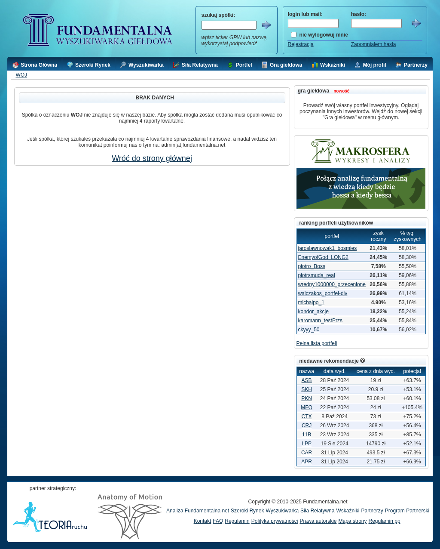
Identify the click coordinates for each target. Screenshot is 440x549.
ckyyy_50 (309, 330)
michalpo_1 (311, 302)
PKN (306, 398)
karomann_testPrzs (320, 321)
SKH (306, 389)
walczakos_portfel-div (323, 293)
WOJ (21, 75)
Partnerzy (372, 511)
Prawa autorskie (317, 521)
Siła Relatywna (317, 511)
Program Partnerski (407, 511)
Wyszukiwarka (282, 511)
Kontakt (202, 521)
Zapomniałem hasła (373, 44)
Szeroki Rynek (247, 511)
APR (306, 462)
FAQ (218, 521)
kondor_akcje (313, 311)
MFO (306, 407)
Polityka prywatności (274, 521)
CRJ (307, 426)
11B (306, 435)
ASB (307, 380)
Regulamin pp (384, 521)
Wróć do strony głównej (152, 158)
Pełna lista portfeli (316, 343)
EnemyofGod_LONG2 (323, 257)
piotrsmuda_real (316, 275)
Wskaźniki (347, 511)
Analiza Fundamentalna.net (197, 511)
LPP (307, 444)
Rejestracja (301, 44)
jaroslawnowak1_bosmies (327, 248)
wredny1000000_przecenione (332, 284)
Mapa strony (352, 521)
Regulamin (237, 521)
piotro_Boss (311, 266)
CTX (307, 416)
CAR (306, 453)
